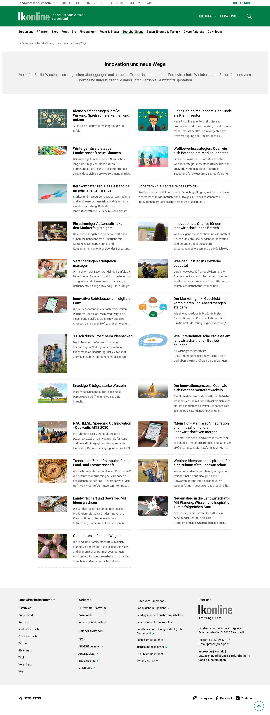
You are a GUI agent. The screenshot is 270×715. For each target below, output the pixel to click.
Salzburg (23, 643)
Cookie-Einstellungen (212, 659)
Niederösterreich (28, 629)
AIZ (80, 639)
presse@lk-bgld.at (218, 644)
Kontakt (220, 651)
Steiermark (25, 650)
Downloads (85, 615)
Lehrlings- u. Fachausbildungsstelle (158, 615)
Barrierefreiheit (238, 655)
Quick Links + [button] (242, 3)
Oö (103, 3)
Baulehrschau (87, 660)
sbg (110, 3)
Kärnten (23, 622)
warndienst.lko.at (147, 661)
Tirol (131, 3)
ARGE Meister (86, 653)
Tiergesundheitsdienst (150, 646)
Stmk (120, 3)
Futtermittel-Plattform (92, 608)
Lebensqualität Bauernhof (153, 622)
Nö (95, 3)
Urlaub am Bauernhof (150, 654)
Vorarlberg (25, 664)
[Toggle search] (249, 17)
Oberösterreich (27, 636)
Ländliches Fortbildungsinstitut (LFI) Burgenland (159, 631)
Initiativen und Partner (92, 622)
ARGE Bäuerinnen (89, 646)
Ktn (87, 3)
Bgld (78, 3)
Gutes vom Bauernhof (150, 601)
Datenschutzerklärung (212, 655)
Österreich (63, 3)
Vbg (141, 3)
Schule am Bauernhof (150, 639)
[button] (208, 17)
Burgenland (25, 615)
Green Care (85, 667)
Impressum (205, 651)
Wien (150, 3)
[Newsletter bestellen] (30, 698)
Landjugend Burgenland (151, 608)
